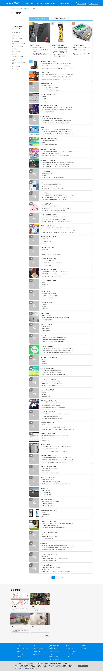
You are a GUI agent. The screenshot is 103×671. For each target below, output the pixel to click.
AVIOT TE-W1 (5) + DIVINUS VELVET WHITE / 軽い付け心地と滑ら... (58, 232)
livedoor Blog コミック (66, 3)
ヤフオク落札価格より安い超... (48, 61)
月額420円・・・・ (46, 512)
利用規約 (68, 645)
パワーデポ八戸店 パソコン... (48, 149)
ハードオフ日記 (44, 488)
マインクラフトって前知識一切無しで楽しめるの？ (40, 50)
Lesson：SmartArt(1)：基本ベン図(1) (50, 206)
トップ (18, 645)
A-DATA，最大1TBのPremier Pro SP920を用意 (53, 177)
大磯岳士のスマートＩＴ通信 (48, 521)
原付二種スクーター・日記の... (48, 236)
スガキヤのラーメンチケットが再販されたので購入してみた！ (56, 427)
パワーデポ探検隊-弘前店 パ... (48, 138)
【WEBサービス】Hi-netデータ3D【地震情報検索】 (54, 339)
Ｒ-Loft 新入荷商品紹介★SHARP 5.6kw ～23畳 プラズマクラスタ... (58, 547)
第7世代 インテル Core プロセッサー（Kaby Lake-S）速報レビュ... (57, 571)
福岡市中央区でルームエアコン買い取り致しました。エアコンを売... (58, 545)
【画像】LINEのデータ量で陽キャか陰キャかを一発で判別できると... (58, 348)
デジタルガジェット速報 (47, 346)
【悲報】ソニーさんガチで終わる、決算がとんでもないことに (56, 131)
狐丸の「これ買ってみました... (48, 225)
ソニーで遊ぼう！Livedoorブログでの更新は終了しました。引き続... (58, 195)
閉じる (83, 666)
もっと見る (47, 635)
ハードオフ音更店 (46, 490)
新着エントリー (60, 18)
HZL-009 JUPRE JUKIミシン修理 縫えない (52, 262)
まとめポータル (55, 3)
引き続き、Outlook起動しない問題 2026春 (52, 90)
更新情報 (44, 306)
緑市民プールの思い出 (47, 85)
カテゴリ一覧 (17, 8)
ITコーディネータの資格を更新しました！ (51, 525)
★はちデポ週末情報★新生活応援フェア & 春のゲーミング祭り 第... (57, 151)
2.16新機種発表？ (46, 514)
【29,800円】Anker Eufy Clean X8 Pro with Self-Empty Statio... (57, 63)
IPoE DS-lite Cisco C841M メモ (49, 536)
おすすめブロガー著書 (39, 654)
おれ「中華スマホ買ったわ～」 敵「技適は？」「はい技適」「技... (58, 133)
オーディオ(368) (16, 66)
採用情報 (84, 648)
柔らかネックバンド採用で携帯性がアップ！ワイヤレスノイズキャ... (58, 199)
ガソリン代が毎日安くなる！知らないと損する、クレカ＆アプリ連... (58, 462)
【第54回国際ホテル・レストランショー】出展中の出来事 (55, 271)
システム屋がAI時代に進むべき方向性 (50, 87)
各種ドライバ (45, 308)
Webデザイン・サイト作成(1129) (18, 63)
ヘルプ (67, 656)
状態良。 (44, 142)
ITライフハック (44, 72)
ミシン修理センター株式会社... (48, 258)
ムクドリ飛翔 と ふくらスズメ (49, 468)
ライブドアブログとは (23, 648)
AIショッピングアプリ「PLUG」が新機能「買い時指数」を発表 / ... (57, 76)
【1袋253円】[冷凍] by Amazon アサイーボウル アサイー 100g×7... (58, 68)
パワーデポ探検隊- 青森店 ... (48, 368)
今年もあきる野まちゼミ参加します (50, 416)
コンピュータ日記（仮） (47, 324)
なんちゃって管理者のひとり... (48, 532)
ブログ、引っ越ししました (48, 479)
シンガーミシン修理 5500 (48, 260)
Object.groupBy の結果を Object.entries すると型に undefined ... (57, 120)
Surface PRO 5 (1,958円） (48, 315)
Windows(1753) (16, 41)
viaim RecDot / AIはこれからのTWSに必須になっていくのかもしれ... (58, 227)
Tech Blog (43, 335)
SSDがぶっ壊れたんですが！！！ (82, 47)
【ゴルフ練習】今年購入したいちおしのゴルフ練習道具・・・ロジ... (58, 527)
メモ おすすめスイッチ (47, 538)
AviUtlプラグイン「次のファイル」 (50, 186)
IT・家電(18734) (16, 32)
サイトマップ (69, 654)
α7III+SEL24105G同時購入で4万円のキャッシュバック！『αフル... (57, 197)
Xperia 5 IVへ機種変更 (47, 319)
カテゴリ (32, 3)
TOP (11, 8)
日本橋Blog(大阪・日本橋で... (48, 401)
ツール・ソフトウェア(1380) (17, 60)
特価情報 (44, 175)
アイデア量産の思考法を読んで (49, 560)
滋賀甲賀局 (44, 363)
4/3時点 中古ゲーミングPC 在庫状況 (50, 153)
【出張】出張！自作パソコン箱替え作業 (51, 481)
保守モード (44, 359)
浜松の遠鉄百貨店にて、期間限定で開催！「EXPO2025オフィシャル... (58, 79)
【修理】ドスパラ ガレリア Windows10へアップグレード (56, 484)
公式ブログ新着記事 (38, 648)
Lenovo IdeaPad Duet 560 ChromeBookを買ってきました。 (56, 317)
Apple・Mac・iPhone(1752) (15, 36)
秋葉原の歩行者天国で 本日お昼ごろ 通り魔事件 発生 (54, 407)
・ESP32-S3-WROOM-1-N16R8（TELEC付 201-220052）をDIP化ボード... (60, 166)
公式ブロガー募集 (53, 656)
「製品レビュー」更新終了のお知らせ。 (51, 567)
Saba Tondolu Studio (46, 499)
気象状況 (44, 96)
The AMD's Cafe (45, 171)
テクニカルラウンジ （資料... (48, 433)
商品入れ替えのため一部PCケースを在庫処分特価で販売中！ (56, 155)
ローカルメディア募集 (55, 659)
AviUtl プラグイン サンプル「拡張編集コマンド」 (53, 188)
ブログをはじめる (81, 3)
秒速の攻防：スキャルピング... (48, 455)
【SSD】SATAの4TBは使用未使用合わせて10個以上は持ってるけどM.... (40, 55)
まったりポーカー (45, 291)
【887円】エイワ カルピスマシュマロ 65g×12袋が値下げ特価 (61, 55)
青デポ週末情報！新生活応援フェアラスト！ (52, 370)
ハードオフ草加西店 (46, 494)
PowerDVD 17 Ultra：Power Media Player (52, 383)
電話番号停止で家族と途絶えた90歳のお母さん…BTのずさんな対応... (58, 459)
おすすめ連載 (36, 651)
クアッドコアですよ (45, 444)
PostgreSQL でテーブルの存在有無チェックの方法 (53, 217)
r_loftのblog (43, 543)
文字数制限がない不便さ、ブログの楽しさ (51, 276)
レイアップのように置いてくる (49, 293)
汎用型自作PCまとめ (78, 45)
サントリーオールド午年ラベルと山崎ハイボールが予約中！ (56, 451)
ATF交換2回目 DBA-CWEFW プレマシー (51, 449)
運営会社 (84, 645)
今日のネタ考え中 (46, 326)
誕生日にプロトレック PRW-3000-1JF (51, 438)
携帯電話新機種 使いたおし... (48, 510)
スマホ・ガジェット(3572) (18, 43)
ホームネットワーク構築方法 (48, 379)
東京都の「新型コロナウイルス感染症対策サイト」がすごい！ (56, 414)
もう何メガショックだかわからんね (50, 295)
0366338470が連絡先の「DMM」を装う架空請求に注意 (55, 435)
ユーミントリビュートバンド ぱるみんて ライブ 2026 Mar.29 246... (58, 107)
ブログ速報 (39, 3)
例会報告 (44, 394)
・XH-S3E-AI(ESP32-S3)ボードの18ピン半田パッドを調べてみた (57, 164)
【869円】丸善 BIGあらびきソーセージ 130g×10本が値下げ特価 (61, 48)
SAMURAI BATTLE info (47, 247)
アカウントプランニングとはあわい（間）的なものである (55, 558)
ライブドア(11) (15, 68)
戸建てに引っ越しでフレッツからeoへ (50, 501)
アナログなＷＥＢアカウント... (48, 554)
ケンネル (44, 243)
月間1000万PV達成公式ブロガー (54, 646)
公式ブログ (46, 3)
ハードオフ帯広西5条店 (47, 492)
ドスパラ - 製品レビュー (47, 565)
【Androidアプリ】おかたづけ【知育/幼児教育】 (53, 341)
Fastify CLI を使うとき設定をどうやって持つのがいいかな (55, 122)
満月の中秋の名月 (46, 470)
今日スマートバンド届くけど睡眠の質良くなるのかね (82, 54)
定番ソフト (44, 304)
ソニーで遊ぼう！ (45, 193)
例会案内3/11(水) (46, 396)
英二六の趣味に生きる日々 (47, 422)
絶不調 (43, 287)
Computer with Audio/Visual (48, 105)
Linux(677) (15, 48)
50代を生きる (45, 556)
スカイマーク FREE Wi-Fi (48, 252)
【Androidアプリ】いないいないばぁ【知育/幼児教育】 (54, 337)
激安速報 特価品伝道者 (58, 45)
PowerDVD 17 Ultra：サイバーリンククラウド (53, 385)
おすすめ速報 (20, 656)
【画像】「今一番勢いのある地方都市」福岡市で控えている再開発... (58, 352)
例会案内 (44, 392)
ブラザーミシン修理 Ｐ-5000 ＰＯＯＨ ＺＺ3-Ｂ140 (55, 265)
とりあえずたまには (46, 241)
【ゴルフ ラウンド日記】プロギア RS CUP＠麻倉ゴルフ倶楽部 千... (58, 523)
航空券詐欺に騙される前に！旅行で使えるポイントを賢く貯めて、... (58, 457)
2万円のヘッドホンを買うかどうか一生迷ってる (82, 50)
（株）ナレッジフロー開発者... (48, 269)
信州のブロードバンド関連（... (48, 357)
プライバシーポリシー (47, 424)
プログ (42, 182)
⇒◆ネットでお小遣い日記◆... (48, 466)
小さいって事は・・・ (46, 313)
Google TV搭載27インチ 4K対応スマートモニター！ (54, 374)
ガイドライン (69, 648)
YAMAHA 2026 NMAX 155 (48, 111)
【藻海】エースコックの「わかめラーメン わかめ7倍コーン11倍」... (58, 429)
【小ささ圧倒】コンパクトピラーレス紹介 (51, 372)
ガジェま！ (43, 127)
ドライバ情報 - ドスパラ (47, 302)
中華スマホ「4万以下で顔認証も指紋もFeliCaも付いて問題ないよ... (57, 129)
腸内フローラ (45, 284)
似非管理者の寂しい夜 (46, 83)
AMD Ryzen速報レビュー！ (48, 569)
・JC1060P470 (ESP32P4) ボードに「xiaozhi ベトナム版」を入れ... (58, 162)
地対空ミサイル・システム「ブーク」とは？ (52, 254)
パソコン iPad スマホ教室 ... (48, 411)
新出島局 (44, 361)
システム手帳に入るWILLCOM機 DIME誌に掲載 (53, 403)
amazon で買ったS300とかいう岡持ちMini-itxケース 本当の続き (57, 446)
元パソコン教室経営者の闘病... (48, 280)
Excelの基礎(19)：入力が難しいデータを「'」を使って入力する (56, 208)
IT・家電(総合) (25, 8)
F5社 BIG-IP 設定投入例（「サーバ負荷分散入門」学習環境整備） (57, 221)
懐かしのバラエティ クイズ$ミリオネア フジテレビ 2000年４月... (57, 109)
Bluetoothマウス (45, 440)
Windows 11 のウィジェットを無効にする (51, 184)
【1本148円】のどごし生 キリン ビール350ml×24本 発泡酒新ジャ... (58, 66)
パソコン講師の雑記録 (46, 204)
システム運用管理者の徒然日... (48, 215)
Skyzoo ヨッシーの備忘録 (47, 160)
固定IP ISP (45, 534)
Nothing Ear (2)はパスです (48, 505)
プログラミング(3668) (17, 56)
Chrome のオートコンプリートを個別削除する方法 (53, 219)
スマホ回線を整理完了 (47, 503)
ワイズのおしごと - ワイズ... (48, 477)
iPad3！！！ (45, 516)
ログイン (93, 3)
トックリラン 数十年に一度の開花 (50, 473)
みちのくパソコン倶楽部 (47, 390)
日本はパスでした (46, 249)
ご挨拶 (43, 282)
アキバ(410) (15, 54)
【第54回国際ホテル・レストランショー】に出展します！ (55, 273)
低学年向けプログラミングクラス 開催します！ (53, 418)
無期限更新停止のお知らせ (48, 173)
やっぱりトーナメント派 (47, 297)
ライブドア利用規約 (24, 668)
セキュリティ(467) (16, 51)
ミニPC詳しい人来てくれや (38, 47)
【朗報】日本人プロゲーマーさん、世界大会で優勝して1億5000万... (57, 350)
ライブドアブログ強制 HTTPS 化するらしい (52, 118)
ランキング (25, 3)
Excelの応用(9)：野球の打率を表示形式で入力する (53, 210)
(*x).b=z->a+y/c (44, 116)
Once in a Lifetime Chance (48, 94)
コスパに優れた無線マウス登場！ (49, 144)
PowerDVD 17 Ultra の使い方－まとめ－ (51, 381)
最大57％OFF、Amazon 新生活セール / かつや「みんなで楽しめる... (58, 74)
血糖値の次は (45, 238)
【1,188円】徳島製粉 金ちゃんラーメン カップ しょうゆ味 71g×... (61, 52)
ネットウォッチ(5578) (17, 46)
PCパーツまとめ (34, 45)
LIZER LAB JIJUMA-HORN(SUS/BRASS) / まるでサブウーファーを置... (59, 230)
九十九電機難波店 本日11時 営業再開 (51, 405)
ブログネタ (52, 654)
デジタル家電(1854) (17, 38)
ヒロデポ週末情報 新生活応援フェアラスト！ (52, 140)
